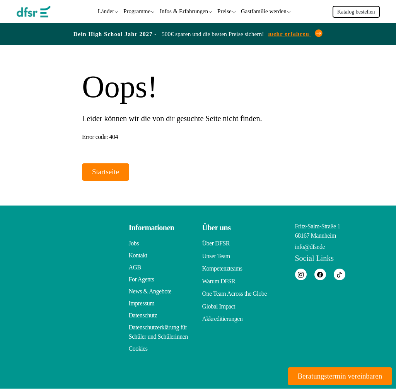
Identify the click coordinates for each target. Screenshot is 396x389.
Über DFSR (216, 243)
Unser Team (216, 255)
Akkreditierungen (222, 315)
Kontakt (138, 255)
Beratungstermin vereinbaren (335, 375)
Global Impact (218, 303)
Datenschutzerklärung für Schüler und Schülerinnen (158, 332)
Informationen (151, 228)
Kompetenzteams (222, 267)
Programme (136, 10)
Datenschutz (143, 315)
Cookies (138, 349)
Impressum (142, 303)
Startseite (108, 171)
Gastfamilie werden (264, 10)
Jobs (134, 243)
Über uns (216, 228)
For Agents (141, 279)
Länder (106, 10)
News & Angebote (150, 291)
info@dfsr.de (310, 247)
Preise (224, 10)
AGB (135, 267)
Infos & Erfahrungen (184, 10)
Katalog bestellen (356, 11)
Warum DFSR (219, 279)
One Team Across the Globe (234, 291)
